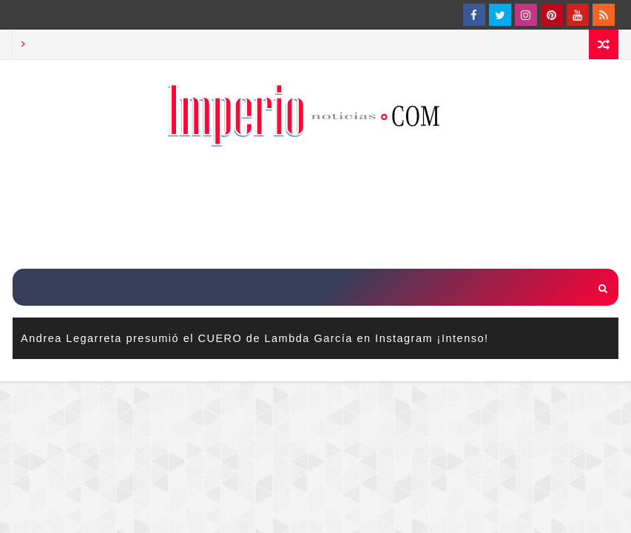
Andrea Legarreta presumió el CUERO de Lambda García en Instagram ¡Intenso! (254, 338)
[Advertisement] (316, 209)
